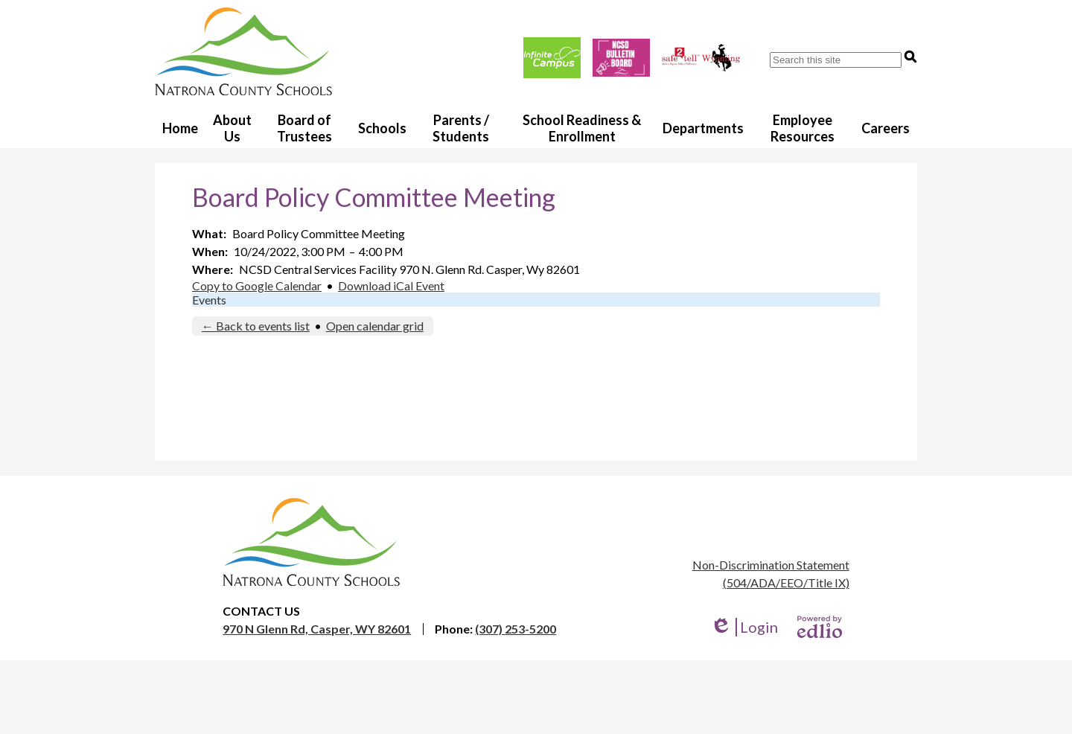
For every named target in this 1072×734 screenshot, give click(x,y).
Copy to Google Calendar (257, 285)
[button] (232, 127)
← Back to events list (256, 326)
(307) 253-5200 (515, 629)
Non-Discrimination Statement (770, 565)
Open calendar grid (375, 326)
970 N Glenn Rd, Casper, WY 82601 (317, 629)
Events (209, 300)
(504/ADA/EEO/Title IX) (786, 582)
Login (744, 627)
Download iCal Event (391, 285)
